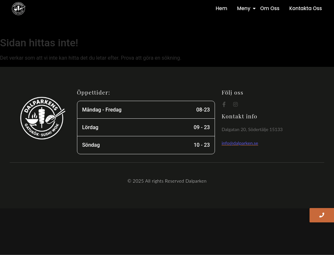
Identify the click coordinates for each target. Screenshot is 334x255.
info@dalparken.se (239, 143)
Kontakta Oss (305, 8)
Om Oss (270, 8)
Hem (221, 8)
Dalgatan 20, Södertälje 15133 (251, 129)
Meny (245, 8)
